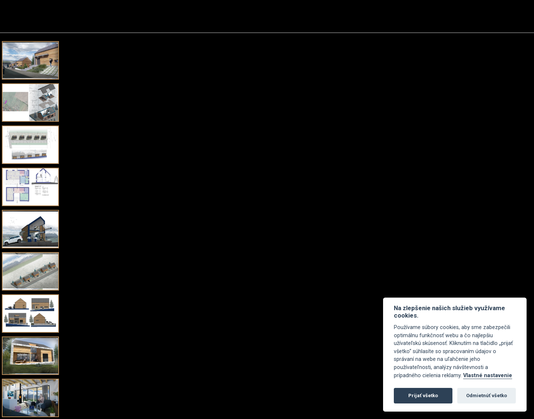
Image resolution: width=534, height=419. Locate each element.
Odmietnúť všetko (486, 395)
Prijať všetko (423, 395)
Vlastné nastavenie (487, 375)
